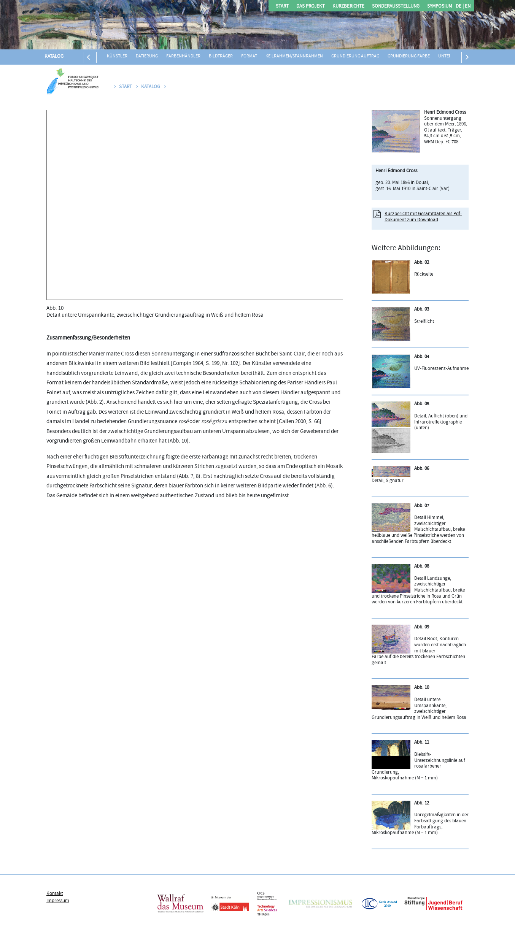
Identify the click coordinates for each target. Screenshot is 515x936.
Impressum (57, 901)
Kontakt (54, 894)
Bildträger (221, 56)
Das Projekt (310, 6)
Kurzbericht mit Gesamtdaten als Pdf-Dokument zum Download (423, 217)
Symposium (439, 6)
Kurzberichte (348, 6)
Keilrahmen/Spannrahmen (294, 56)
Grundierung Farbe (409, 56)
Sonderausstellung (396, 6)
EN (467, 6)
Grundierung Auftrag (355, 56)
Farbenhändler (183, 56)
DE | (460, 6)
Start (282, 6)
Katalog (54, 56)
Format (249, 56)
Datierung (147, 56)
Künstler (117, 56)
